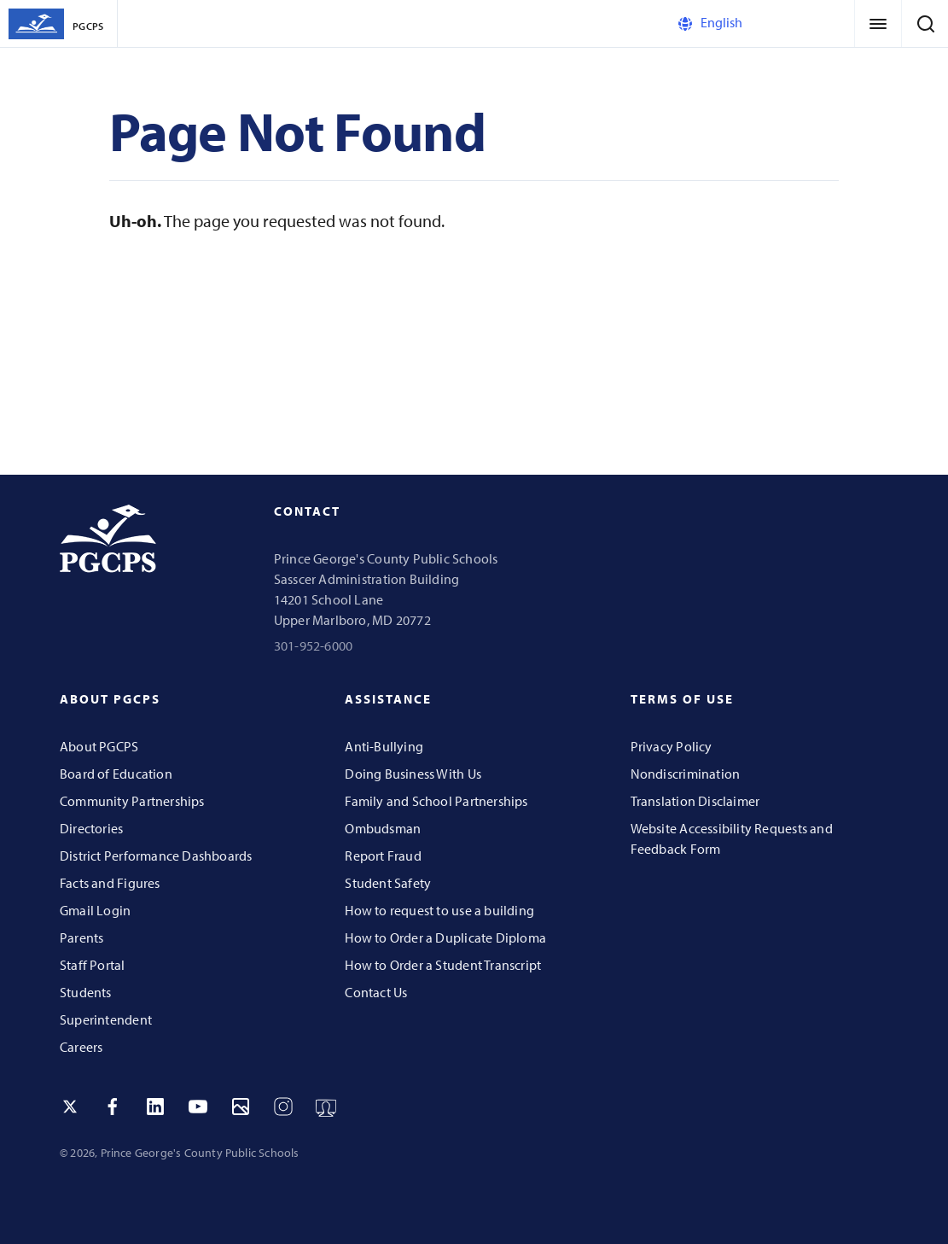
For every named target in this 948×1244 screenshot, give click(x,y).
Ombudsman (383, 828)
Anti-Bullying (384, 746)
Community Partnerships (132, 800)
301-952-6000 (313, 645)
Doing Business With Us (413, 773)
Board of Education (116, 773)
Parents (81, 937)
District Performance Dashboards (156, 855)
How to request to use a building (439, 910)
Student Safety (388, 882)
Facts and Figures (110, 882)
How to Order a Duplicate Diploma (445, 937)
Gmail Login (95, 910)
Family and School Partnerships (436, 800)
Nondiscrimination (686, 773)
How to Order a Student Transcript (443, 964)
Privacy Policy (671, 746)
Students (86, 992)
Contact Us (376, 992)
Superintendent (106, 1019)
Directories (91, 828)
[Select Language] (747, 23)
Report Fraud (383, 855)
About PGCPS (99, 746)
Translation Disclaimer (695, 800)
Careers (81, 1046)
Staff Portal (92, 964)
